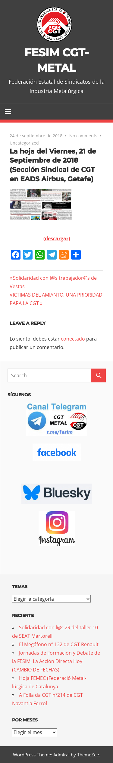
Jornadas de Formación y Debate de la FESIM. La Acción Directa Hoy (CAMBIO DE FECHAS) (56, 661)
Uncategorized (24, 143)
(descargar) (56, 238)
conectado (73, 338)
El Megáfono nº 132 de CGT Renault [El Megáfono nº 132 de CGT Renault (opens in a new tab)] (59, 644)
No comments (83, 136)
